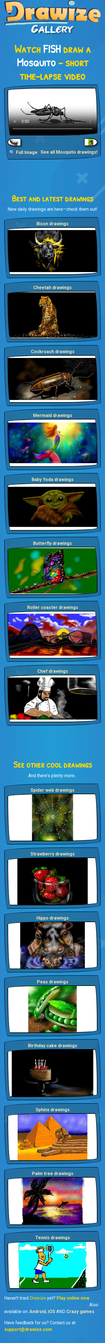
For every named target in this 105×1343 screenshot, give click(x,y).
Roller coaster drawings (52, 607)
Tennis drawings (52, 1237)
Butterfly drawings (52, 543)
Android (37, 1311)
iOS (51, 1311)
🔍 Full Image (23, 152)
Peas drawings (52, 982)
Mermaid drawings (52, 415)
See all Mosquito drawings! (69, 152)
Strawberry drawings (53, 854)
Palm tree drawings (52, 1173)
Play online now (73, 1298)
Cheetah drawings (52, 287)
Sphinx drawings (53, 1109)
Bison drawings (52, 223)
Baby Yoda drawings (53, 479)
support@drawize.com (28, 1329)
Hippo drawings (52, 918)
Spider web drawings (52, 790)
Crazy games (80, 1311)
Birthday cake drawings (52, 1045)
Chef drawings (52, 671)
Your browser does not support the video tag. (52, 111)
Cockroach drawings (52, 351)
